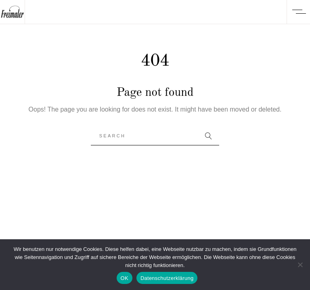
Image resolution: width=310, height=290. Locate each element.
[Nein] (300, 265)
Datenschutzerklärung (166, 278)
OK (124, 278)
